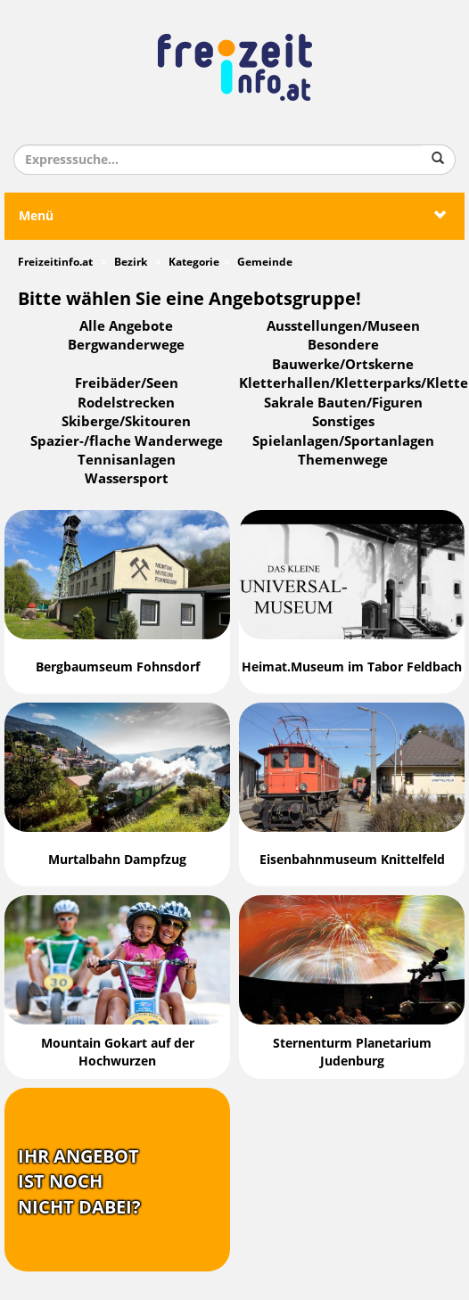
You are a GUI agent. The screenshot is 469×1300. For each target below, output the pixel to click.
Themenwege (343, 460)
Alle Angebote (126, 326)
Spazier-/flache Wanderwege (126, 441)
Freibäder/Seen (126, 383)
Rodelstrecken (126, 403)
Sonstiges (343, 422)
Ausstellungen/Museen (343, 326)
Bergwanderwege (126, 345)
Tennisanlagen (127, 460)
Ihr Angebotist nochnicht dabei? (79, 1182)
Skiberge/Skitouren (126, 422)
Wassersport (127, 479)
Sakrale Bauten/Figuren (343, 403)
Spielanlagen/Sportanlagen (343, 441)
